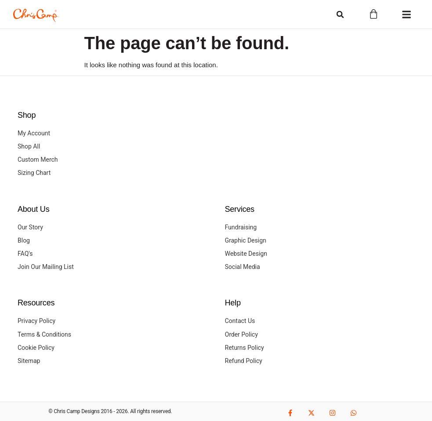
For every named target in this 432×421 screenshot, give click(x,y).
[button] (340, 14)
